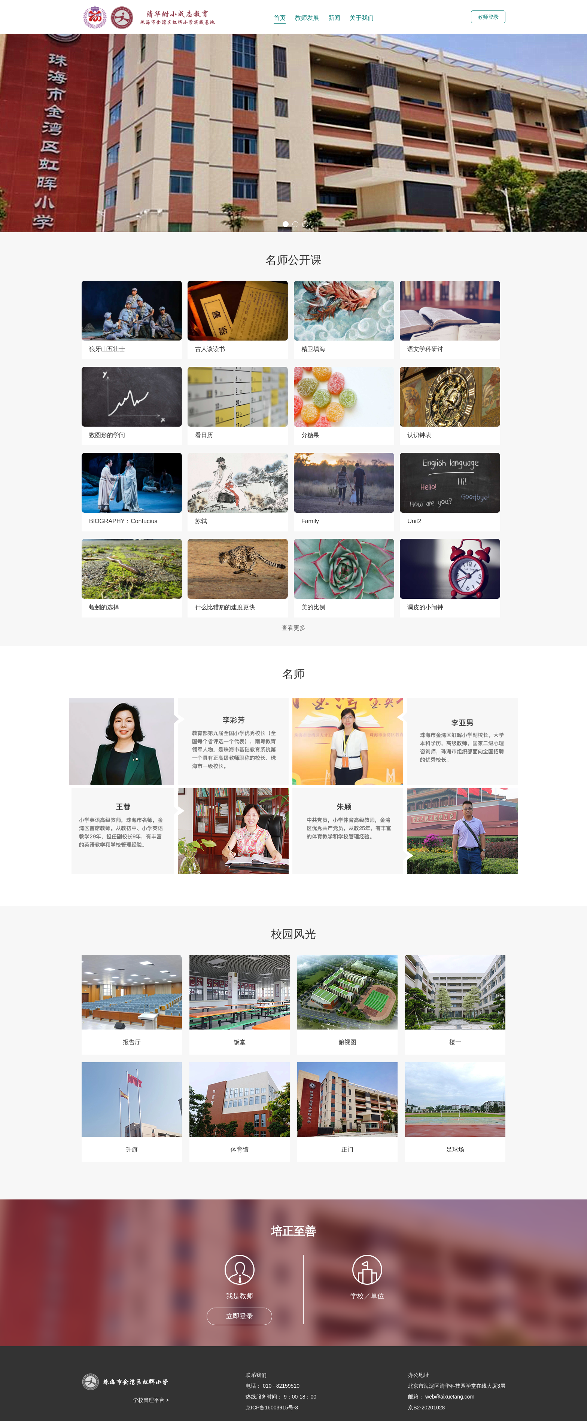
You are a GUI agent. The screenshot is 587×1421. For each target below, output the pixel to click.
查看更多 (293, 628)
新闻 (334, 18)
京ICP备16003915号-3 (272, 1408)
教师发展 (307, 18)
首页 (280, 18)
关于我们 (362, 18)
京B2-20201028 (426, 1408)
